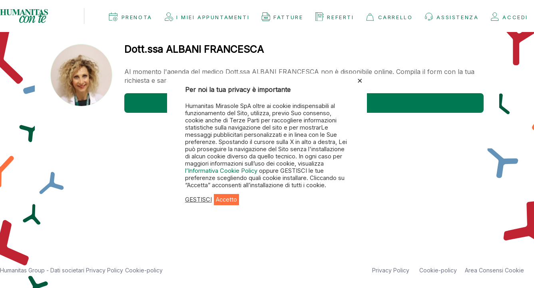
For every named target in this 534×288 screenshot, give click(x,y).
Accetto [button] (226, 199)
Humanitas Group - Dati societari (43, 270)
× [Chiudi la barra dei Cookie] (360, 80)
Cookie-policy (144, 270)
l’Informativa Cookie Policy (222, 170)
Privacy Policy (104, 270)
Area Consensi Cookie (494, 270)
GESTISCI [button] (198, 199)
